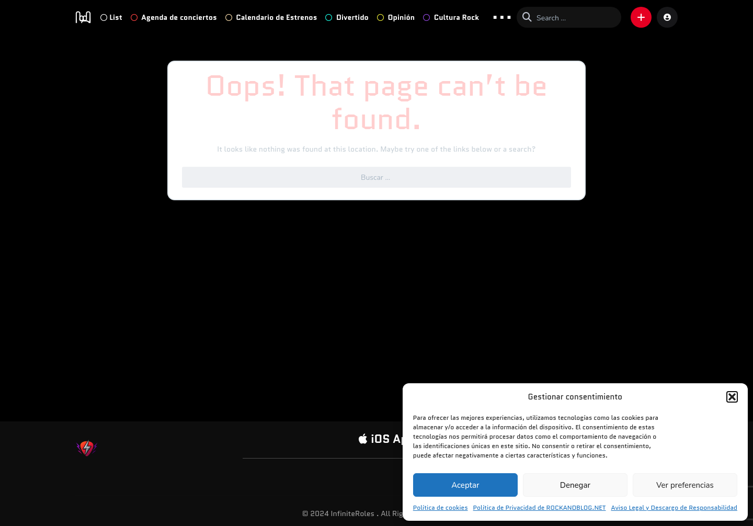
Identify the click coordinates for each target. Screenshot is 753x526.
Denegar (575, 485)
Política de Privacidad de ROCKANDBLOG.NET (539, 507)
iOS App (386, 439)
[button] (732, 397)
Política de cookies (440, 507)
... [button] (502, 16)
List (111, 17)
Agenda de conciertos (174, 17)
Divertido (347, 17)
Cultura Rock (451, 17)
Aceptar (465, 485)
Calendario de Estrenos (271, 17)
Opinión (396, 17)
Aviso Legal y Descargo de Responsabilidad (674, 507)
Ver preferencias (685, 485)
